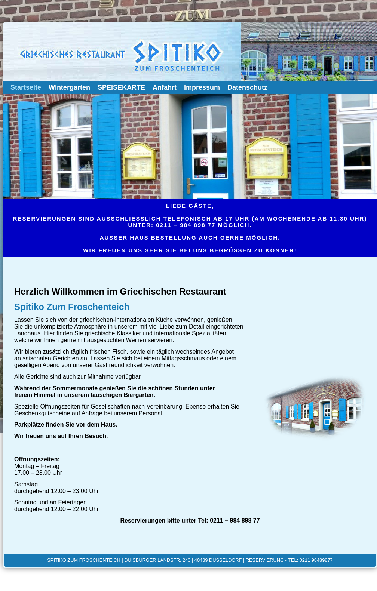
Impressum (202, 87)
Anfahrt (165, 87)
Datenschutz (247, 87)
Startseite (25, 87)
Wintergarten (69, 87)
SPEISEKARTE (121, 87)
